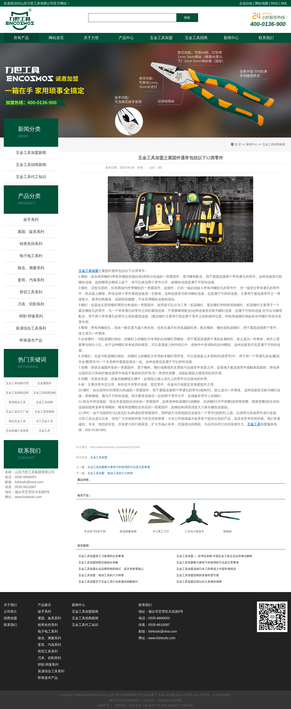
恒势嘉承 (164, 700)
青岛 (164, 705)
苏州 (190, 705)
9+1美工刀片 (161, 531)
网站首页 (56, 38)
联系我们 (266, 38)
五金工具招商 (196, 38)
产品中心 (126, 38)
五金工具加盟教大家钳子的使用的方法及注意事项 (118, 467)
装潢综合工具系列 (31, 328)
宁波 (184, 705)
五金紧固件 (44, 383)
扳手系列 (31, 220)
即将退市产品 (31, 340)
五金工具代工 (201, 694)
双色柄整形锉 (128, 531)
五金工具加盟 (161, 38)
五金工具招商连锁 (44, 392)
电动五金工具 (17, 421)
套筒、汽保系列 (31, 280)
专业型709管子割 (95, 531)
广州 (158, 705)
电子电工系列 (31, 256)
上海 (145, 705)
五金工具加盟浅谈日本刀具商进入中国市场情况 (206, 569)
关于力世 (91, 38)
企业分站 (245, 3)
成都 (171, 705)
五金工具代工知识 (31, 177)
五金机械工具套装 (17, 430)
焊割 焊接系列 (31, 316)
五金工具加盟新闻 (31, 153)
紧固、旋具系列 (31, 232)
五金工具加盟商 (44, 411)
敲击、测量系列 (31, 268)
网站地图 (261, 3)
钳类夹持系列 (31, 244)
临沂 (177, 705)
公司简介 (10, 611)
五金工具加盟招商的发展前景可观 (197, 575)
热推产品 (103, 705)
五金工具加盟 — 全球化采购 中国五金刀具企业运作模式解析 (214, 556)
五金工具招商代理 (17, 383)
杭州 (132, 705)
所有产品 (21, 38)
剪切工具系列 (31, 292)
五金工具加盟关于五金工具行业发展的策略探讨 (108, 581)
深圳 (151, 705)
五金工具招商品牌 (17, 392)
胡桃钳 (227, 531)
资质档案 (176, 700)
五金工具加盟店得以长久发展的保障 (199, 581)
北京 (138, 705)
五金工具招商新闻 (273, 144)
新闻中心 (231, 38)
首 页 (238, 144)
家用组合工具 (17, 402)
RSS (274, 3)
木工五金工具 (44, 421)
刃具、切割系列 (31, 304)
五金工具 (44, 430)
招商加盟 (10, 618)
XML (284, 3)
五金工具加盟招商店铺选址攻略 (98, 562)
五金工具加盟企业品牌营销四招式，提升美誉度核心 (111, 569)
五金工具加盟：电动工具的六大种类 (110, 473)
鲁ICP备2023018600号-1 (125, 700)
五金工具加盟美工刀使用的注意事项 (101, 556)
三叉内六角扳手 (194, 531)
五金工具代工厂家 (17, 411)
